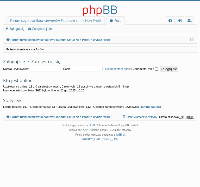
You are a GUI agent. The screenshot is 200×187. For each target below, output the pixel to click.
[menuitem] (170, 21)
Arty (85, 130)
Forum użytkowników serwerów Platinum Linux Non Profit (55, 20)
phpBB (93, 125)
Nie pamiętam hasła (117, 68)
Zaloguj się (16, 29)
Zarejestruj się (42, 29)
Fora (117, 20)
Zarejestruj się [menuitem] (191, 21)
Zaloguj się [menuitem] (181, 21)
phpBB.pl (119, 134)
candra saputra (150, 106)
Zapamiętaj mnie (145, 68)
